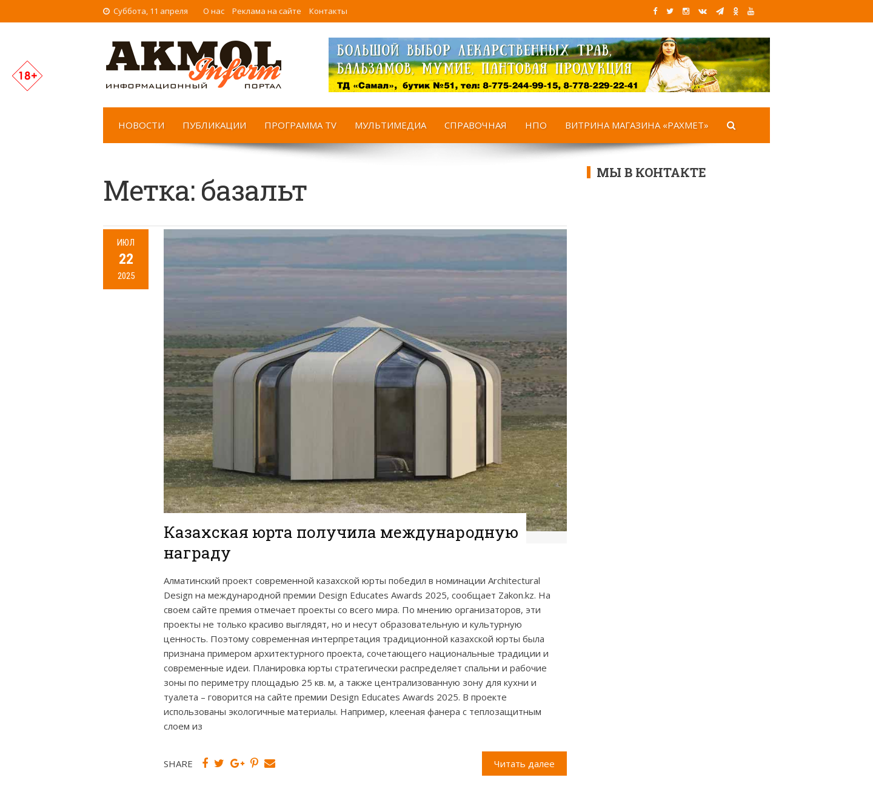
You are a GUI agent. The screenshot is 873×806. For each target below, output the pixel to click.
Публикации (214, 125)
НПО (536, 125)
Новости (141, 125)
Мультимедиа (390, 125)
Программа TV (300, 125)
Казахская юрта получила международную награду (341, 542)
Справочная (475, 125)
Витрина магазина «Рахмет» (637, 125)
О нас (213, 10)
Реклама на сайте (266, 10)
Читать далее (524, 763)
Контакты (328, 10)
